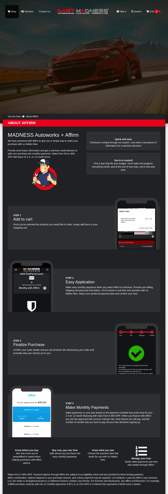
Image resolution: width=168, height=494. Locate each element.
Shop (12, 11)
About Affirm (32, 116)
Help (121, 11)
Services (27, 11)
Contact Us (44, 11)
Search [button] (136, 11)
